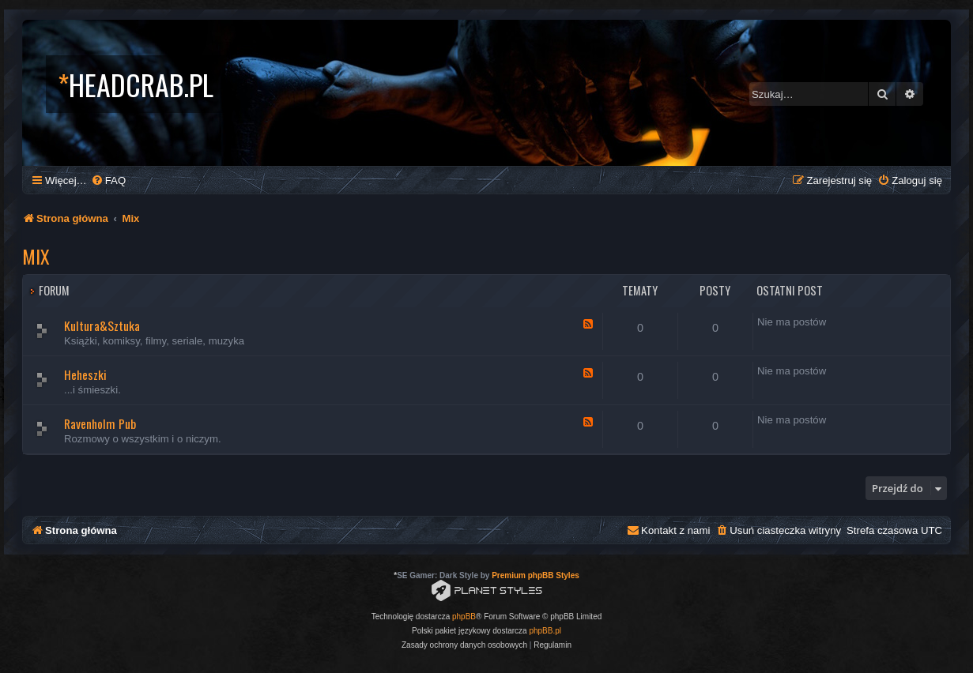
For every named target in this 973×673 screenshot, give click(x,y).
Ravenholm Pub (100, 423)
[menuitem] (108, 180)
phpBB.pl (545, 630)
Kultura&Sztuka (102, 325)
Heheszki (85, 374)
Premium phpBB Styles (535, 575)
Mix (36, 256)
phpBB (464, 616)
